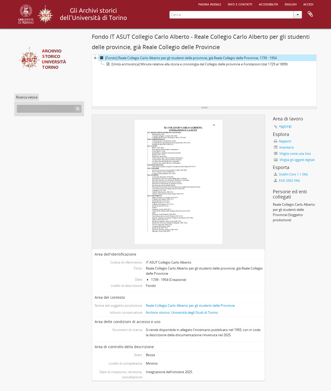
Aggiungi (285, 126)
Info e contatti (240, 4)
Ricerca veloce (26, 97)
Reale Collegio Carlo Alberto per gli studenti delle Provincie (190, 305)
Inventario (284, 147)
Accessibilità (268, 4)
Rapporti (282, 141)
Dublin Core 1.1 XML (291, 174)
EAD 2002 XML (287, 180)
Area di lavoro (310, 14)
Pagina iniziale (209, 4)
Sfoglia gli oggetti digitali (294, 160)
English (291, 4)
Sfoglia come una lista (292, 153)
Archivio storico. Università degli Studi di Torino (182, 312)
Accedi (308, 4)
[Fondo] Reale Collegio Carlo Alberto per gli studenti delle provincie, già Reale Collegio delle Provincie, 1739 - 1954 (188, 58)
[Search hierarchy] (49, 109)
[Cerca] (78, 109)
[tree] (204, 80)
